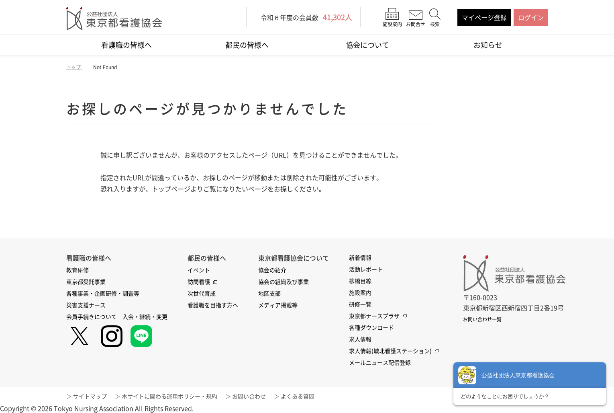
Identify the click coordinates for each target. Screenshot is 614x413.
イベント (199, 270)
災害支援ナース (86, 305)
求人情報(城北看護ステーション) (390, 351)
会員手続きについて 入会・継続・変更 (116, 316)
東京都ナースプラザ (374, 316)
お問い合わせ (249, 396)
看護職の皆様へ (126, 44)
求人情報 (360, 339)
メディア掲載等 (278, 305)
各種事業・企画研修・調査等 (102, 293)
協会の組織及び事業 (283, 281)
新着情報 (360, 257)
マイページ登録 (484, 17)
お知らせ (487, 44)
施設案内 (360, 292)
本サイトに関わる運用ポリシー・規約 (169, 396)
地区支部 (269, 293)
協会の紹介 (272, 270)
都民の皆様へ (247, 44)
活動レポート (366, 269)
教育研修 (77, 270)
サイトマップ (90, 396)
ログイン (531, 17)
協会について (367, 44)
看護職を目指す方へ (213, 305)
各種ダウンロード (371, 327)
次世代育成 (202, 293)
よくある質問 (297, 396)
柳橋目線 (360, 281)
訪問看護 (199, 281)
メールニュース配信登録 (380, 362)
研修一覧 (360, 304)
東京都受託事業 (86, 281)
